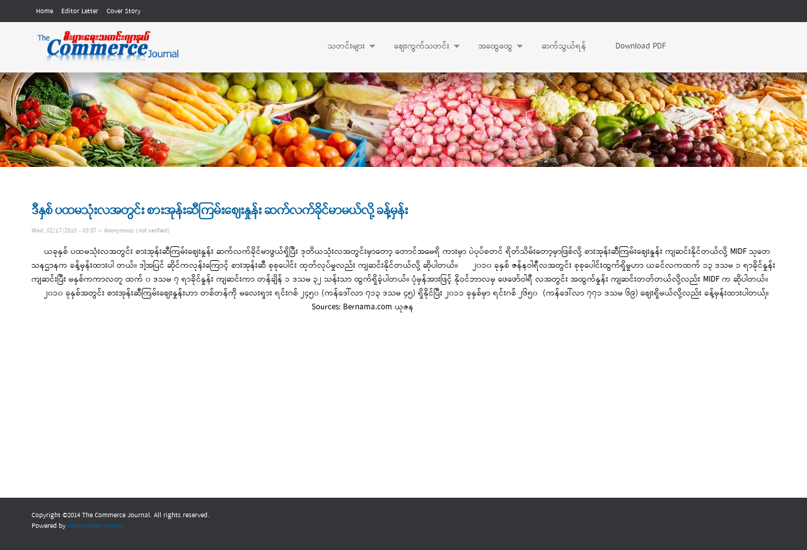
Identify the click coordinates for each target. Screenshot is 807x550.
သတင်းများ (345, 47)
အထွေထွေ (494, 47)
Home (44, 11)
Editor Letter (79, 11)
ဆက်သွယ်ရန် (564, 46)
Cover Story (124, 11)
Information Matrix (95, 526)
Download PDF (640, 46)
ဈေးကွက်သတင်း (420, 47)
